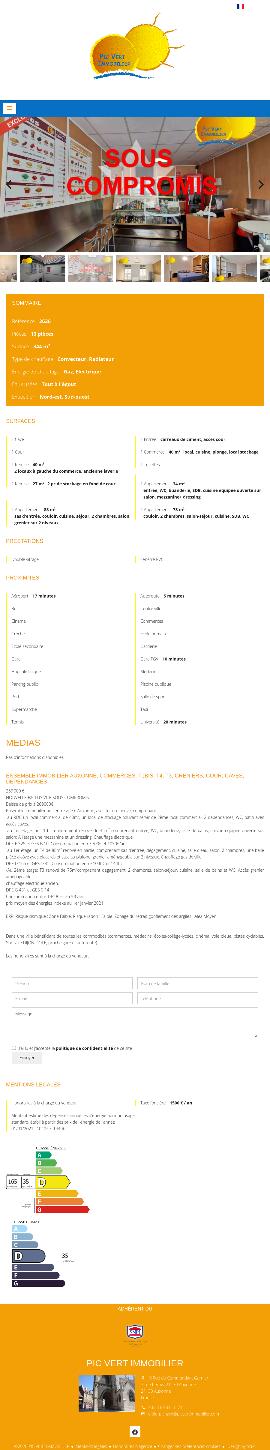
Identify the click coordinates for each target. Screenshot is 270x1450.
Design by (241, 1446)
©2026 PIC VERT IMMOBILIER (42, 1446)
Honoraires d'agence (132, 1446)
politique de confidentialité (84, 1048)
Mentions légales (91, 1446)
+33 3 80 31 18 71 (165, 1407)
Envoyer (27, 1057)
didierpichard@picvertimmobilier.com (183, 1414)
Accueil (135, 55)
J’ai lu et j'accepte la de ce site (75, 1048)
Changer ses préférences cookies (189, 1446)
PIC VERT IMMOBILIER (135, 1363)
